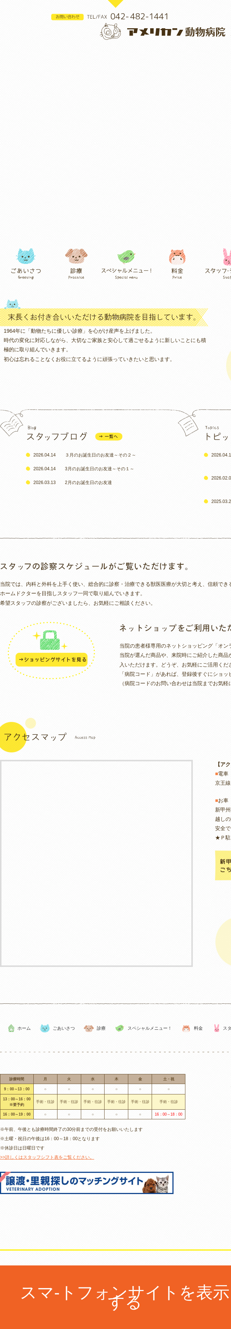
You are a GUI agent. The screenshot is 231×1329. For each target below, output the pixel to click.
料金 (198, 1028)
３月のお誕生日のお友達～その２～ (100, 455)
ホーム (24, 1028)
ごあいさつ (64, 1028)
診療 (101, 1028)
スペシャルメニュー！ (150, 1028)
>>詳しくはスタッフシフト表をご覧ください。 (47, 1157)
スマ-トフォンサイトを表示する (125, 1297)
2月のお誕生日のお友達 (88, 482)
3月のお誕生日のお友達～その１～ (99, 468)
